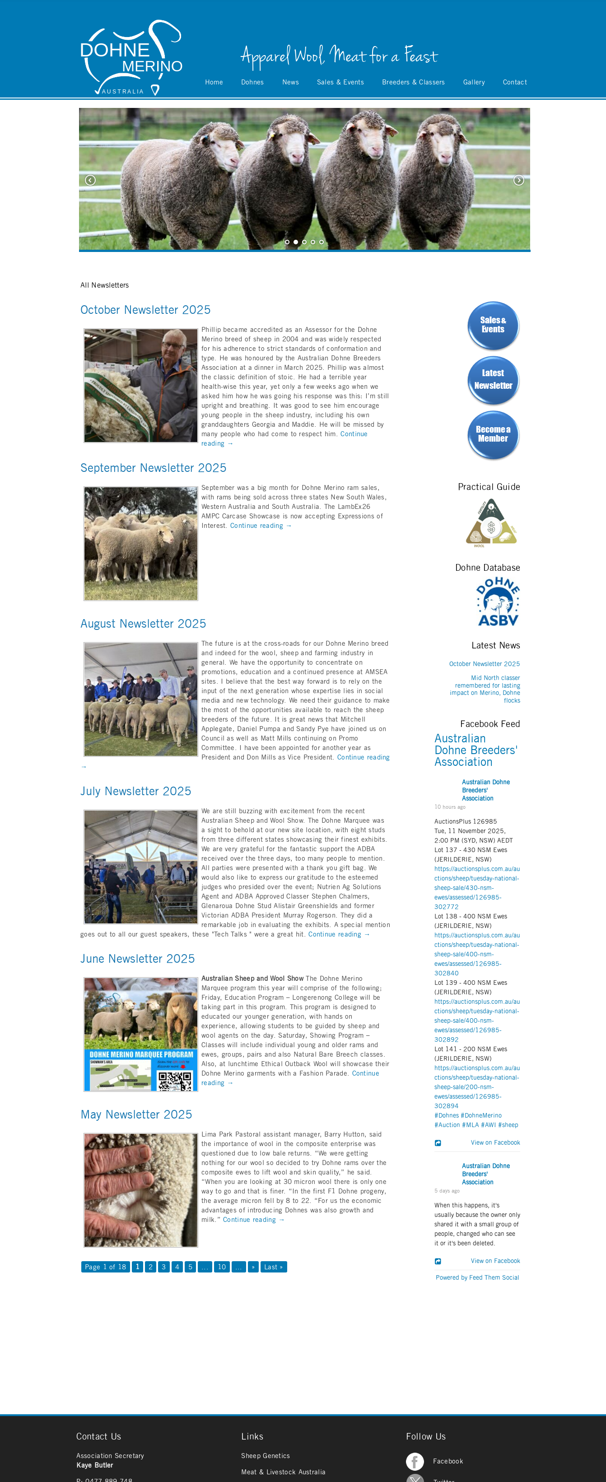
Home (214, 82)
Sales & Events (340, 82)
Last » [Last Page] (274, 1267)
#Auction (447, 1125)
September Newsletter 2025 (153, 468)
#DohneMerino (481, 1116)
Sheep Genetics (265, 1456)
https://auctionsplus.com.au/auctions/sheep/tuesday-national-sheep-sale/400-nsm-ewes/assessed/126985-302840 (477, 954)
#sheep (508, 1125)
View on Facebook (493, 1143)
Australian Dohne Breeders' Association (476, 750)
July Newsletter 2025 (135, 791)
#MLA (470, 1125)
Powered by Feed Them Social (477, 1278)
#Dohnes (446, 1116)
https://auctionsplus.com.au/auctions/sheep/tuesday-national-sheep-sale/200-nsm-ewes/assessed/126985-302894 (477, 1087)
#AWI (488, 1125)
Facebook (434, 1461)
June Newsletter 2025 (137, 959)
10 (222, 1267)
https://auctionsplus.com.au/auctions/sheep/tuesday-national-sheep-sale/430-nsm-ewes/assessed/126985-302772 (477, 888)
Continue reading (261, 525)
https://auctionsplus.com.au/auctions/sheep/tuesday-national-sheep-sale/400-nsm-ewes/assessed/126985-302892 (477, 1021)
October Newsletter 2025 (145, 310)
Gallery (474, 82)
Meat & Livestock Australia (283, 1472)
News (290, 82)
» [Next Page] (253, 1267)
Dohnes (252, 82)
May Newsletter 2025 (136, 1115)
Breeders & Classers (413, 82)
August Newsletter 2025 (143, 624)
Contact (515, 82)
